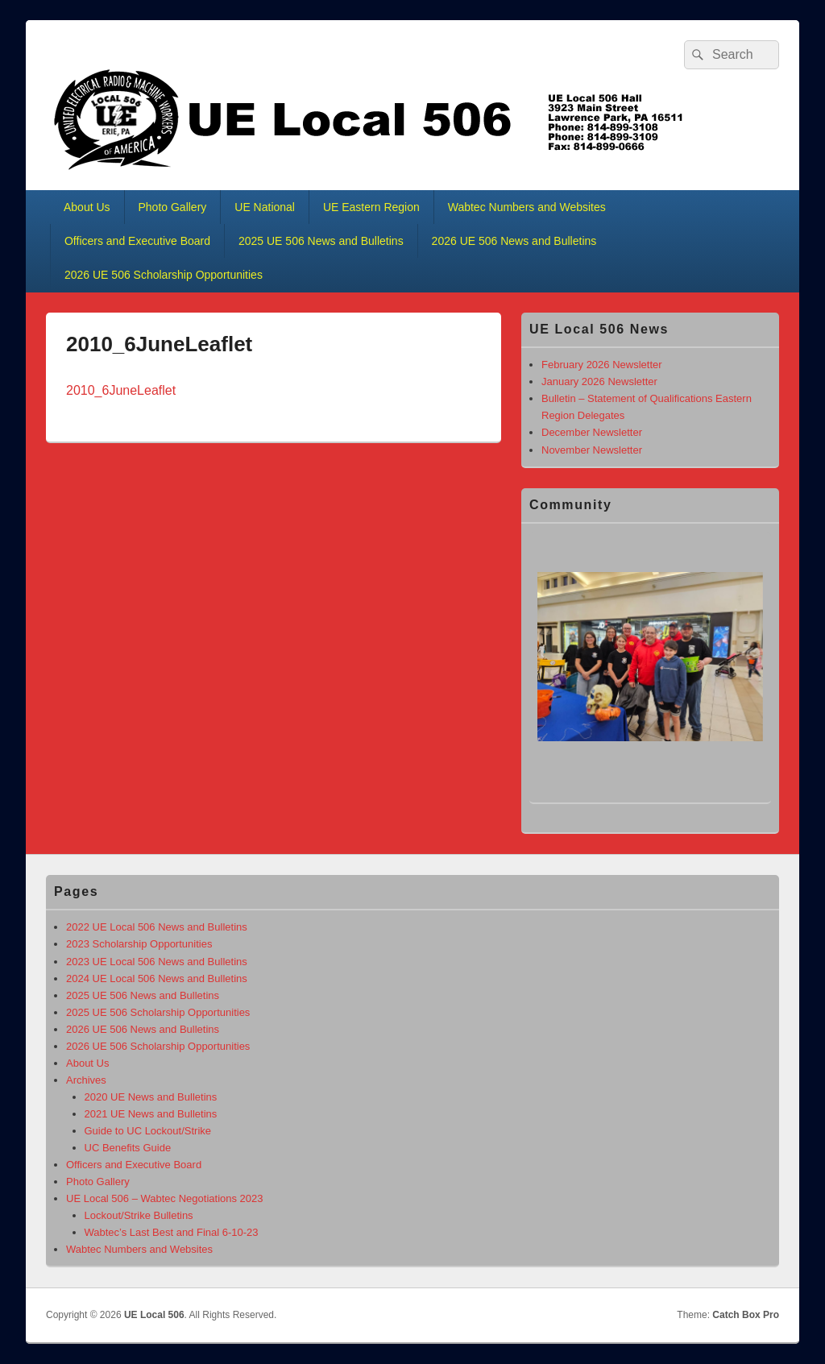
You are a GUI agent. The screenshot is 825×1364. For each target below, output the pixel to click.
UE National (264, 207)
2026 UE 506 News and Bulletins (514, 240)
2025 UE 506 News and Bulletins (321, 240)
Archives (86, 1080)
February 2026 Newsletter (601, 365)
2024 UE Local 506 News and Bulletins (156, 978)
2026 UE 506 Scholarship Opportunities (163, 274)
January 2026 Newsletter (599, 381)
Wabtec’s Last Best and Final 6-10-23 (172, 1232)
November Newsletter (591, 450)
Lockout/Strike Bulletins (139, 1215)
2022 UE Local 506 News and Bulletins (156, 927)
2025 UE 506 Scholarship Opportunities (158, 1012)
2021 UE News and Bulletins (151, 1114)
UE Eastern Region (371, 207)
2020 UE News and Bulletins (151, 1097)
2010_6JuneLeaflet (121, 390)
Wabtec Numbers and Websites (527, 207)
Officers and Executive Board (137, 240)
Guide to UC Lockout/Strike (148, 1131)
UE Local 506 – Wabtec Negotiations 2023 (164, 1198)
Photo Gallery (173, 207)
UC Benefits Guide (128, 1148)
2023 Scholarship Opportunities (139, 944)
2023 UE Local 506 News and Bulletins (156, 962)
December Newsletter (591, 432)
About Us (87, 207)
